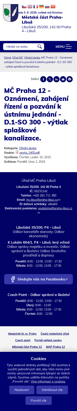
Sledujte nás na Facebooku (42, 279)
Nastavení (22, 390)
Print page (70, 79)
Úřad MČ (17, 57)
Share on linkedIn (56, 79)
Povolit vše (38, 400)
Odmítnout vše (52, 390)
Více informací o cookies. (48, 381)
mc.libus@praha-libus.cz (43, 200)
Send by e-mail (63, 79)
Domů (7, 57)
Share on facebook (43, 79)
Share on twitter (50, 79)
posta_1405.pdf (30, 153)
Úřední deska (32, 57)
